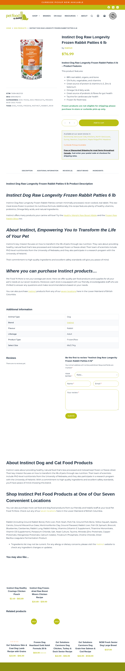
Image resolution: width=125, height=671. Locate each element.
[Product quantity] (70, 122)
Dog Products (37, 100)
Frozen (27, 106)
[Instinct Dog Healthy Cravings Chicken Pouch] (16, 572)
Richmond (68, 137)
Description (27, 171)
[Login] (98, 16)
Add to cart (99, 123)
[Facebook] (109, 7)
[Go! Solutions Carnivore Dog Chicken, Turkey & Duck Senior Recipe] (62, 627)
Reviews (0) (67, 171)
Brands (47, 16)
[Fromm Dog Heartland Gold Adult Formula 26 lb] (39, 627)
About (86, 15)
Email (98, 383)
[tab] (27, 170)
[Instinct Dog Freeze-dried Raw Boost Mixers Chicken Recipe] (39, 572)
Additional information (47, 171)
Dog (14, 106)
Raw (51, 106)
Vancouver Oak (80, 137)
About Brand (82, 171)
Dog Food (24, 100)
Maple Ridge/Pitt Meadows (99, 139)
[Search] (92, 16)
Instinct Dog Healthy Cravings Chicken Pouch (17, 591)
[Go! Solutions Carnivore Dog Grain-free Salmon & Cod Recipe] (85, 627)
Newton (73, 139)
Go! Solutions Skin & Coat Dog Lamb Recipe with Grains (16, 648)
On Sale (58, 16)
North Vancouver (103, 137)
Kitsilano (91, 137)
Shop (36, 15)
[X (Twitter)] (113, 7)
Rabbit (44, 106)
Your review (73, 392)
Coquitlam (82, 139)
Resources (72, 15)
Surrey (66, 139)
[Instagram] (117, 7)
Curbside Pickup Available (75, 145)
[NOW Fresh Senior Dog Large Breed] (108, 627)
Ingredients (98, 171)
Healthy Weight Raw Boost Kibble (80, 215)
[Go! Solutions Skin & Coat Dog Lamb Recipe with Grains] (16, 627)
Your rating (68, 375)
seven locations (68, 291)
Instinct (36, 106)
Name (70, 383)
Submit (71, 416)
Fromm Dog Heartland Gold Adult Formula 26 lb (39, 645)
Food (19, 106)
